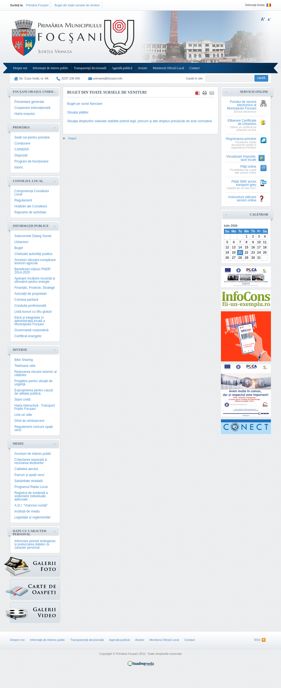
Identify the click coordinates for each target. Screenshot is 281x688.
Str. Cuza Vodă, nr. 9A (33, 78)
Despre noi (20, 68)
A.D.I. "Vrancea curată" (31, 505)
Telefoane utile (24, 365)
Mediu (18, 444)
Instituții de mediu (27, 511)
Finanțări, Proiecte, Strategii (34, 287)
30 (253, 257)
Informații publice (31, 226)
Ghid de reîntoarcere (29, 420)
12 (227, 247)
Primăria (21, 127)
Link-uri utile (23, 414)
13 (234, 247)
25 (265, 252)
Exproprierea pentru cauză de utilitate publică (33, 392)
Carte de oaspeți (19, 588)
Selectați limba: (255, 5)
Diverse (20, 350)
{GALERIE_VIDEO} (19, 611)
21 (240, 252)
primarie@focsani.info (108, 78)
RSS (257, 639)
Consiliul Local (28, 181)
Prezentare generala (29, 101)
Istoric (18, 167)
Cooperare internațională (32, 107)
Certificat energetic (28, 336)
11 (265, 242)
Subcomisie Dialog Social (32, 236)
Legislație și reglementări (32, 517)
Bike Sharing (23, 359)
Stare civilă (22, 399)
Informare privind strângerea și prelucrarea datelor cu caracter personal (34, 544)
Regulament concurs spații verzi (33, 428)
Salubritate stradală (28, 481)
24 (259, 252)
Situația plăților (78, 112)
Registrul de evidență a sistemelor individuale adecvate (31, 496)
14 (240, 247)
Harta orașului (24, 113)
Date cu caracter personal (29, 532)
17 (259, 247)
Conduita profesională (30, 305)
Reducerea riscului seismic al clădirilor (35, 373)
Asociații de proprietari (30, 293)
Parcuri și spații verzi (29, 475)
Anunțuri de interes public (32, 453)
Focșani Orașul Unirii (33, 92)
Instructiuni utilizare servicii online (242, 198)
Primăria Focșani (37, 5)
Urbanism (21, 242)
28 (240, 257)
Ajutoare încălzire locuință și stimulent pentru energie (34, 280)
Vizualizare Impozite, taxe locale (241, 158)
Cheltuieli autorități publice (33, 254)
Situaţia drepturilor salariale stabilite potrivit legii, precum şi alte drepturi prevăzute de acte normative (139, 121)
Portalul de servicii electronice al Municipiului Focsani (241, 105)
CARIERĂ (21, 149)
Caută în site (194, 78)
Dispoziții (20, 155)
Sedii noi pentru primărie (32, 137)
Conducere (22, 143)
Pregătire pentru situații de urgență (33, 382)
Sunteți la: (16, 5)
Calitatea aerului (26, 469)
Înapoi (72, 138)
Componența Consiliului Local (31, 192)
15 (246, 247)
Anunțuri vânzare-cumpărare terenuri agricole (35, 261)
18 (265, 247)
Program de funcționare (31, 161)
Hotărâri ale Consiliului (30, 206)
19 (227, 252)
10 (259, 242)
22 (246, 252)
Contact (194, 68)
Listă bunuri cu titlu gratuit (33, 311)
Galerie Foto (20, 566)
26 (227, 257)
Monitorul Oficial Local (168, 68)
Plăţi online (248, 166)
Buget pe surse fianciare (84, 104)
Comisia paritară (26, 299)
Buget (18, 248)
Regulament (23, 200)
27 (234, 257)
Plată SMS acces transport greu (244, 183)
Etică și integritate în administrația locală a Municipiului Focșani (29, 321)
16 (253, 247)
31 (259, 257)
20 (234, 252)
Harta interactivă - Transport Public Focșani (34, 407)
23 (253, 252)
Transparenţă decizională (90, 68)
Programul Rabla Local (31, 487)
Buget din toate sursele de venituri (76, 5)
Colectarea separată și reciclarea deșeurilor (30, 461)
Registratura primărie (241, 139)
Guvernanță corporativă (31, 330)
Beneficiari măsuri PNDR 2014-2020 (32, 271)
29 (246, 257)
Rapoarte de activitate (30, 212)
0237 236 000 (71, 78)
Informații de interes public (50, 68)
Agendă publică (122, 68)
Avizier (142, 68)
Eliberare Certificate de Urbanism (242, 122)
